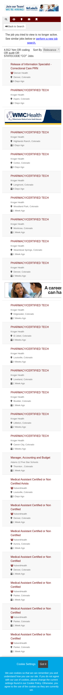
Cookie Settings (26, 664)
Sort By (37, 49)
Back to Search (14, 26)
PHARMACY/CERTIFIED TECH (30, 90)
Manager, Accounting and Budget (30, 457)
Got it (43, 664)
